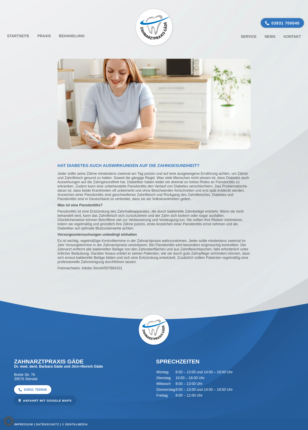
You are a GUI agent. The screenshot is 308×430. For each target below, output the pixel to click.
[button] (9, 421)
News (270, 37)
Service (249, 37)
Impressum (23, 424)
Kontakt (292, 37)
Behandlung (72, 36)
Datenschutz (47, 424)
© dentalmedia (75, 424)
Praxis (44, 36)
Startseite (18, 36)
